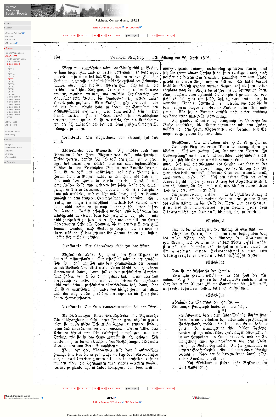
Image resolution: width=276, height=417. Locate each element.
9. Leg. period (13, 114)
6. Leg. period (13, 107)
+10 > (110, 35)
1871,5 (11, 76)
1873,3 (11, 92)
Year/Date (10, 39)
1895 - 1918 (11, 122)
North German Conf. (16, 59)
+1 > (95, 35)
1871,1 (11, 66)
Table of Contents (101, 28)
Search (8, 28)
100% (153, 35)
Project (9, 144)
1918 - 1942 (11, 125)
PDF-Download (133, 28)
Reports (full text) (15, 33)
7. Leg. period (13, 109)
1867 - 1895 (11, 56)
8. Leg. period (13, 112)
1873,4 (11, 94)
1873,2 (11, 89)
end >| (119, 35)
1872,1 (11, 79)
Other (9, 117)
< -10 (74, 35)
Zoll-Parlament (14, 61)
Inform (8, 139)
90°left (161, 35)
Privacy (9, 154)
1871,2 (11, 69)
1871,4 (11, 74)
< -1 (88, 35)
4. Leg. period (13, 102)
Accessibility (11, 157)
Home (8, 23)
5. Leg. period (13, 104)
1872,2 (11, 81)
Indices (9, 36)
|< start (66, 35)
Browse (9, 48)
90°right (170, 35)
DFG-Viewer (117, 28)
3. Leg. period (13, 99)
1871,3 (11, 71)
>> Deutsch (9, 162)
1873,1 (11, 87)
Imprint (9, 151)
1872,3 (11, 84)
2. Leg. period (13, 97)
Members (12, 43)
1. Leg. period (13, 64)
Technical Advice (14, 147)
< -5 (81, 35)
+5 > (103, 35)
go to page (131, 35)
